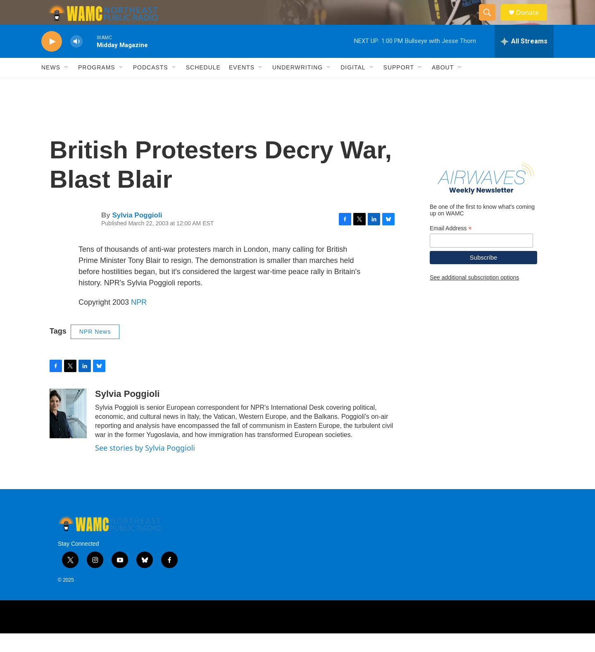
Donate (532, 21)
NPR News (95, 350)
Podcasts (150, 86)
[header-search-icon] (491, 22)
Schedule (203, 86)
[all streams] (524, 59)
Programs (96, 86)
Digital (352, 86)
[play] (51, 60)
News (50, 86)
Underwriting (297, 86)
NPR (139, 321)
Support (398, 86)
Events (242, 86)
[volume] (76, 60)
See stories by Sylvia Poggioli (145, 466)
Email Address (451, 247)
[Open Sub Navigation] (66, 86)
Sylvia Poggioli (137, 234)
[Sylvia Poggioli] (68, 432)
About (443, 86)
